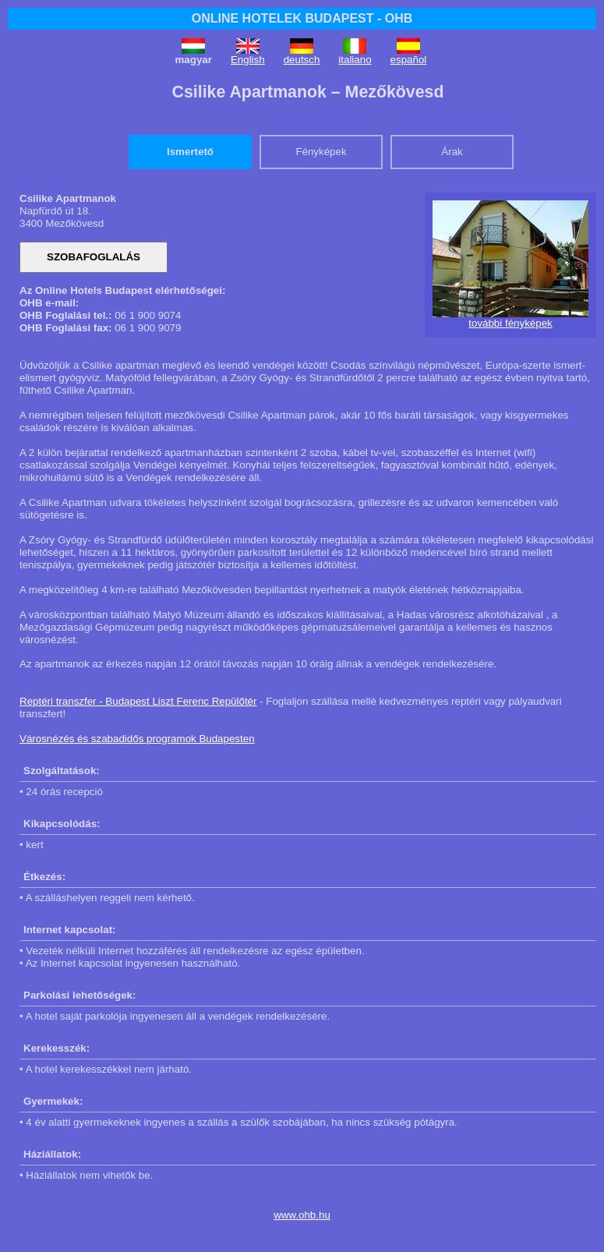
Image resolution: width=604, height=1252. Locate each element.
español (408, 59)
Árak (451, 151)
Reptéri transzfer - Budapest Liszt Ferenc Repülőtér (137, 701)
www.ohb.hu (302, 1215)
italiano (354, 59)
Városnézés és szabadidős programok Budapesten (137, 738)
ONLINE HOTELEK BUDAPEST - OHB (302, 18)
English (248, 59)
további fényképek (510, 323)
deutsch (302, 59)
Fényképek (320, 151)
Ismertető (190, 151)
